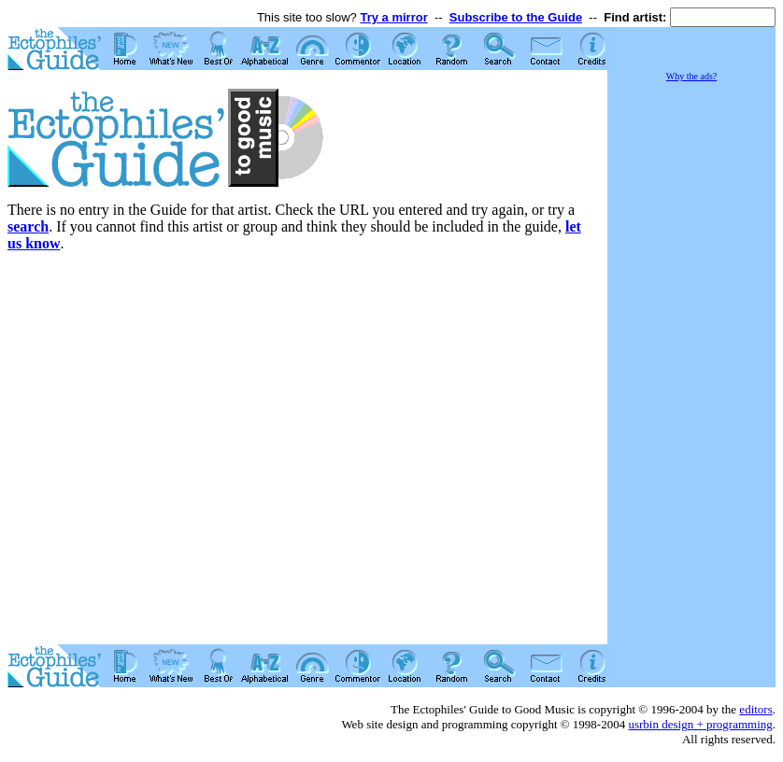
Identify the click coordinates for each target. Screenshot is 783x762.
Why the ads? (691, 76)
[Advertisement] (691, 364)
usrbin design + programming (700, 724)
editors (755, 709)
